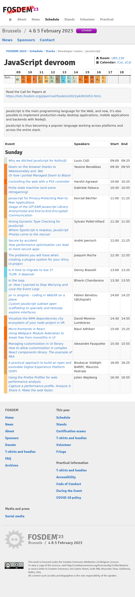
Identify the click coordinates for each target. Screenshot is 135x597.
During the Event (69, 491)
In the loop (37, 285)
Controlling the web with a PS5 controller (39, 181)
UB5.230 (117, 58)
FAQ (8, 458)
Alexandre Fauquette (89, 343)
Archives (11, 465)
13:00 (114, 270)
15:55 (125, 343)
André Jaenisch (85, 240)
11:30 (114, 221)
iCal (120, 62)
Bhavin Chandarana (89, 280)
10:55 (125, 187)
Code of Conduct (68, 484)
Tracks (50, 51)
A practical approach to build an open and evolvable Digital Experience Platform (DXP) (39, 367)
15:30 (114, 343)
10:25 (125, 181)
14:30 (114, 318)
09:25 (125, 160)
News (36, 19)
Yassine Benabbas (87, 167)
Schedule (52, 19)
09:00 (114, 160)
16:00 (114, 362)
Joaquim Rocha (85, 255)
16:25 (125, 362)
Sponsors (26, 40)
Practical (107, 19)
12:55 (125, 255)
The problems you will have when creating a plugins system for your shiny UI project (38, 259)
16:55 (125, 377)
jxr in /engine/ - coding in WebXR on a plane (36, 303)
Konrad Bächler (85, 198)
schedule (87, 30)
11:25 (125, 198)
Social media (14, 516)
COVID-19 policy (68, 498)
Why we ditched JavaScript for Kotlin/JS (37, 160)
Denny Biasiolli (85, 270)
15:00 (114, 329)
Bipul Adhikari (84, 329)
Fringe (61, 452)
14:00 (114, 295)
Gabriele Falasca (86, 187)
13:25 (125, 270)
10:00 (114, 181)
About (21, 19)
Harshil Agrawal (86, 181)
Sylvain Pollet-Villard (89, 221)
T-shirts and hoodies (20, 452)
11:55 (125, 221)
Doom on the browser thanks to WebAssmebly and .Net (39, 171)
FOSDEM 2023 (16, 51)
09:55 (125, 167)
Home (10, 19)
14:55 (125, 318)
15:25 (125, 329)
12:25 (125, 240)
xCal (128, 62)
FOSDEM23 (20, 9)
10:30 (114, 187)
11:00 (114, 198)
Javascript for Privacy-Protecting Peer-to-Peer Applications (38, 207)
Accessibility (66, 477)
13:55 (125, 280)
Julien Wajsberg (85, 377)
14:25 (125, 295)
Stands (69, 19)
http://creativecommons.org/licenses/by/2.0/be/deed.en (97, 565)
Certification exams (71, 431)
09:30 (114, 167)
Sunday (9, 77)
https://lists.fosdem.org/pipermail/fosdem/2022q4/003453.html (53, 96)
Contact (47, 40)
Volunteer (87, 19)
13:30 (114, 280)
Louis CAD (81, 160)
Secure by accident (38, 245)
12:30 (114, 255)
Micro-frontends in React (36, 333)
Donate (10, 445)
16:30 (114, 377)
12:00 (114, 240)
